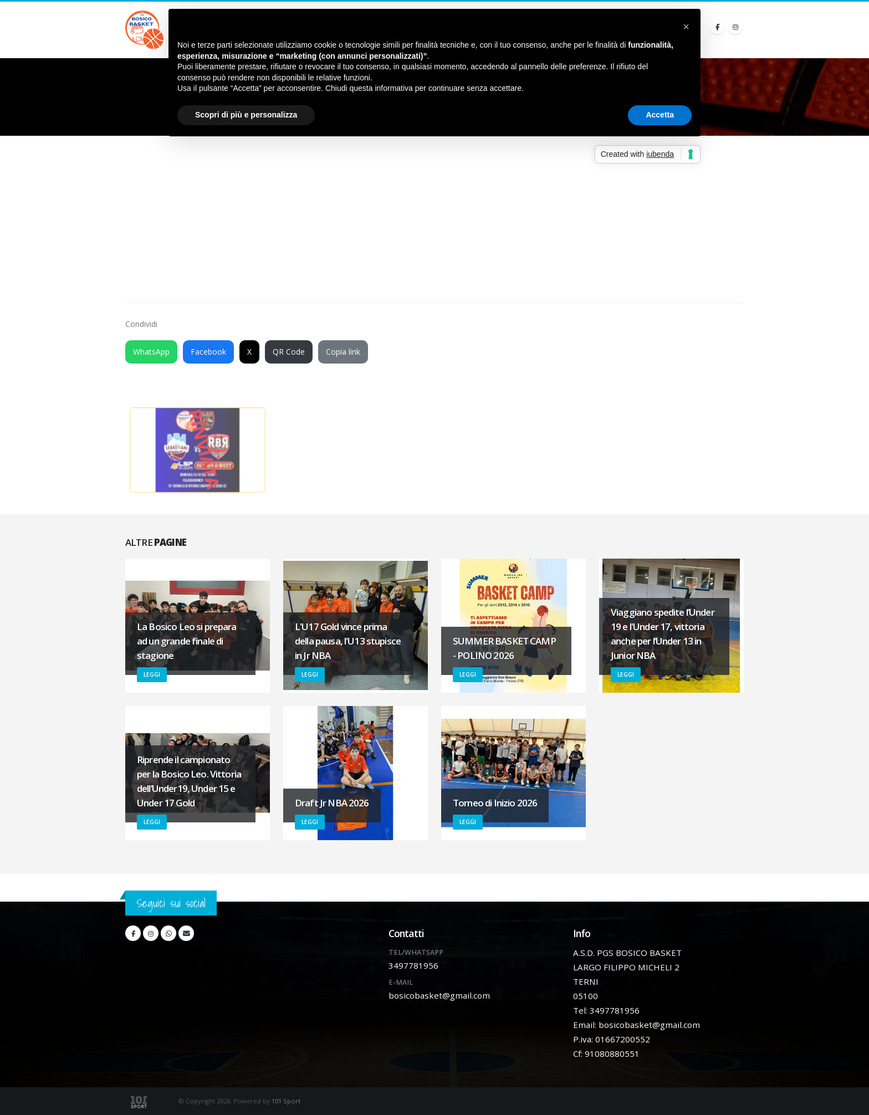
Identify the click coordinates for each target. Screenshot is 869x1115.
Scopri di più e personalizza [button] (246, 114)
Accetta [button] (660, 114)
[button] (686, 26)
